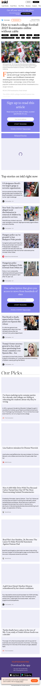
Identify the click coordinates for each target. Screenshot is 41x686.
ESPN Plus (14, 35)
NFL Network (36, 37)
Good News (13, 6)
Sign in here (26, 129)
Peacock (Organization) (7, 37)
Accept (34, 680)
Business (28, 6)
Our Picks (21, 6)
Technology (16, 20)
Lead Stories (5, 6)
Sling (29, 35)
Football (5, 35)
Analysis (34, 6)
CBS (23, 37)
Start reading (26, 13)
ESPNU (28, 37)
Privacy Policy (19, 681)
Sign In (28, 2)
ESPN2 (36, 35)
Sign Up (36, 2)
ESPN (22, 35)
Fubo (18, 37)
